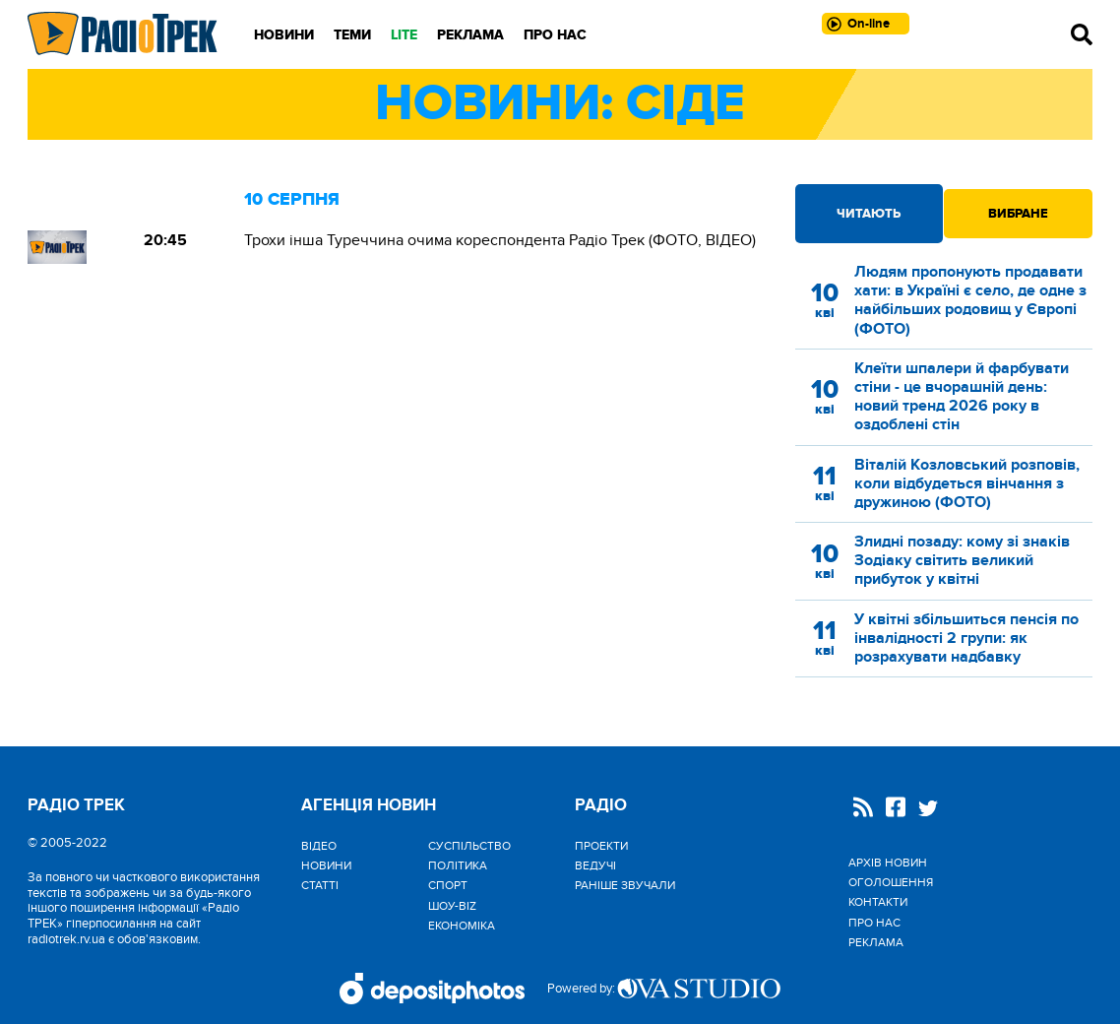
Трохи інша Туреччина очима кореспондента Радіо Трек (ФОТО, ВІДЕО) (500, 240)
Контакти (877, 902)
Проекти (601, 846)
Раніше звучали (625, 885)
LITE (404, 35)
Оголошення (890, 882)
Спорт (447, 885)
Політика (457, 865)
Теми (352, 35)
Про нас (555, 35)
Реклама (470, 35)
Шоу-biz (452, 906)
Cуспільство (469, 846)
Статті (320, 885)
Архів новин (887, 862)
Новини (284, 35)
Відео (319, 846)
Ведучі (595, 865)
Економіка (461, 925)
